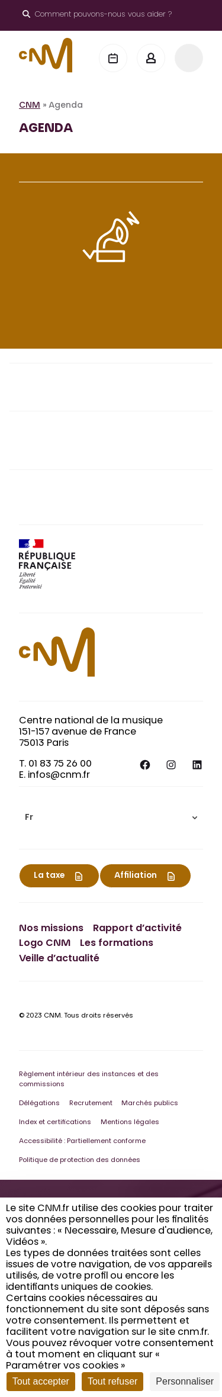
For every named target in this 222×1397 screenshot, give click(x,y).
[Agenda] (113, 58)
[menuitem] (111, 817)
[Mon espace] (151, 58)
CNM (29, 106)
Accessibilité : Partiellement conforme (82, 1141)
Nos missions (51, 929)
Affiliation (135, 876)
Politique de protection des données (79, 1160)
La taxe (49, 876)
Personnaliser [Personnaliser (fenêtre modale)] (185, 1381)
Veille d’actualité (59, 959)
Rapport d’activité (137, 929)
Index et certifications (55, 1122)
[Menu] (189, 58)
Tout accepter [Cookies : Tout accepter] (40, 1381)
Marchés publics (149, 1103)
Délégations (39, 1103)
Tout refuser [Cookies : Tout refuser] (112, 1381)
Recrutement (90, 1103)
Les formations (116, 943)
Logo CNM (44, 943)
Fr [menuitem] (29, 818)
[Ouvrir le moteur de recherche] (97, 15)
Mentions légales (130, 1122)
